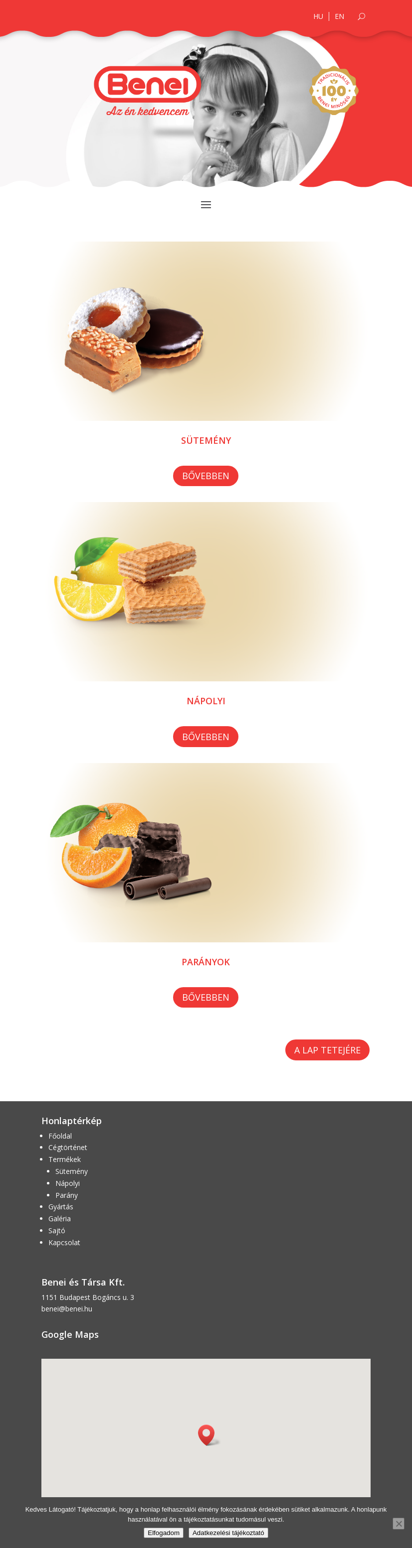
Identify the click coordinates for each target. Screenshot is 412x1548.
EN (339, 16)
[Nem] (399, 1524)
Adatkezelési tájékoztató (228, 1533)
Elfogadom (164, 1533)
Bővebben (205, 476)
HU (318, 16)
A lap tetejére (327, 1050)
